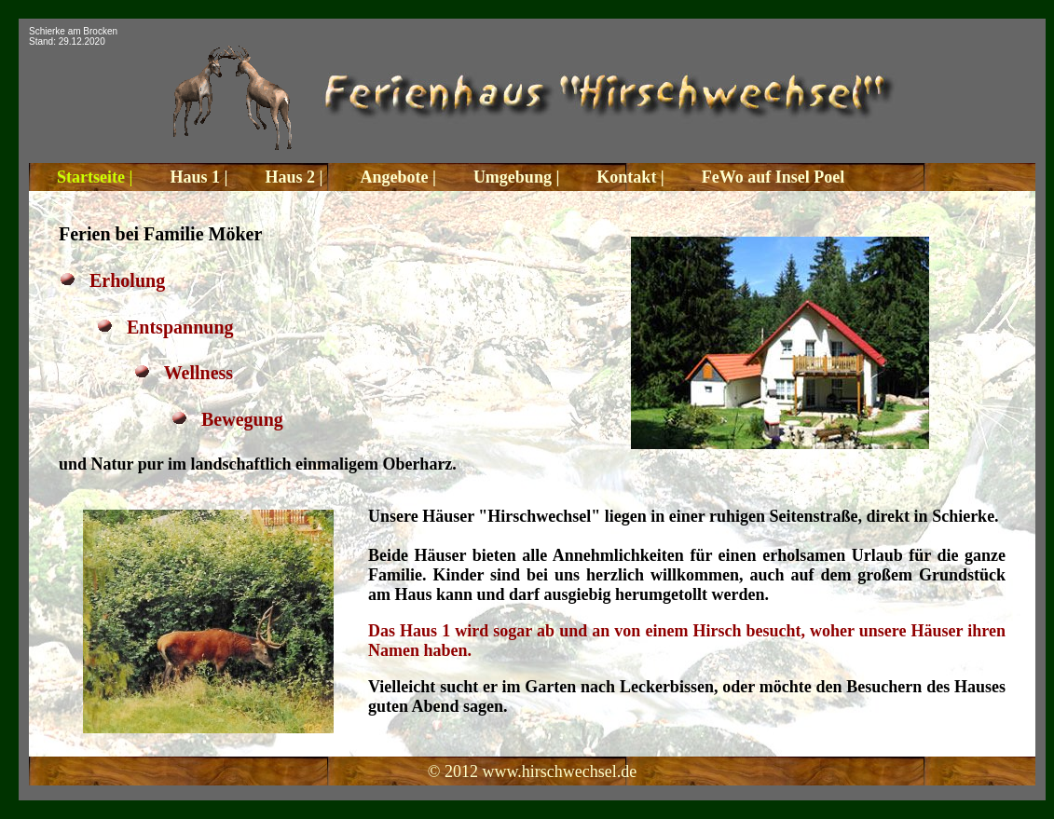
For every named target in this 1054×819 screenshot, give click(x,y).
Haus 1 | (198, 177)
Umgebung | (516, 177)
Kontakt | (630, 177)
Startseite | (94, 177)
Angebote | (397, 177)
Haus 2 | (293, 177)
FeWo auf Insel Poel (773, 177)
